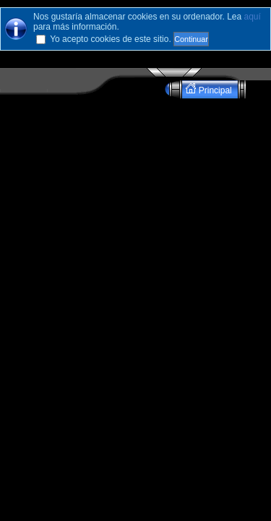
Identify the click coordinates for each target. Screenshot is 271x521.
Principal (210, 89)
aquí (252, 17)
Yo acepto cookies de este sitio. (110, 39)
